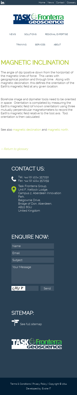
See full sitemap (31, 324)
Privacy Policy (40, 384)
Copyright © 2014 (58, 384)
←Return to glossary (14, 149)
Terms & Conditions (20, 384)
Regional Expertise (56, 34)
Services (40, 44)
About (57, 44)
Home (42, 2)
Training (21, 44)
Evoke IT (46, 388)
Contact (60, 2)
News (51, 2)
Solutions (30, 34)
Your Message (32, 274)
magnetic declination (27, 129)
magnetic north (58, 129)
